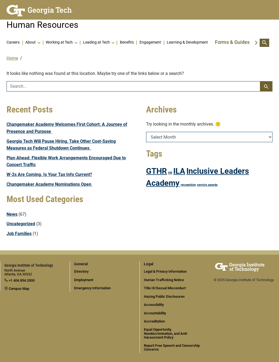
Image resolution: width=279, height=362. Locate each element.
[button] (32, 42)
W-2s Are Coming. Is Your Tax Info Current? (49, 174)
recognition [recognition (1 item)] (188, 185)
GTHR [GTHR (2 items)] (156, 171)
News (12, 214)
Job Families (19, 233)
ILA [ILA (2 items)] (179, 171)
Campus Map (16, 289)
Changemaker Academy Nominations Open (49, 184)
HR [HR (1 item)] (170, 173)
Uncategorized (21, 223)
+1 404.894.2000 (19, 280)
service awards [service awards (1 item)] (207, 185)
